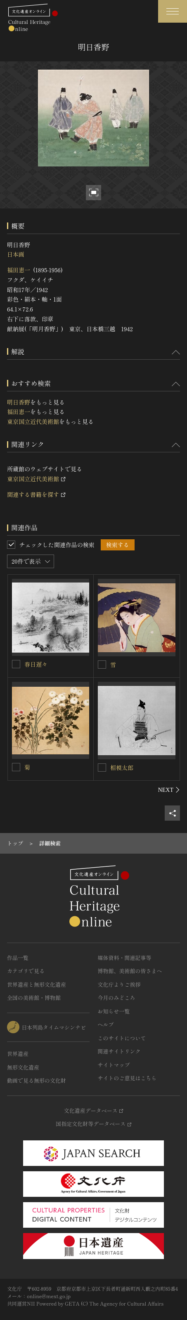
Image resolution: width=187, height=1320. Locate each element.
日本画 (15, 254)
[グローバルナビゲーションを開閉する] (172, 11)
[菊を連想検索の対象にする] (16, 767)
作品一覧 (17, 958)
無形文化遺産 (23, 1067)
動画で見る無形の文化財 (36, 1080)
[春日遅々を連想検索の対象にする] (16, 664)
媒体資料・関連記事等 (124, 958)
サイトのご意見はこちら (127, 1078)
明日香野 (18, 402)
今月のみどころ (116, 998)
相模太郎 (121, 767)
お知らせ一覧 (114, 1011)
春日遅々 (35, 664)
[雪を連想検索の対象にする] (102, 664)
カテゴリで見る (26, 971)
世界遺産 (17, 1054)
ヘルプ (106, 1024)
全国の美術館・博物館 (34, 998)
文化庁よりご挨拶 (119, 984)
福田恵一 (18, 270)
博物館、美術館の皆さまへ (130, 971)
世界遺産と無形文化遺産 (36, 984)
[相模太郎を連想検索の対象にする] (102, 767)
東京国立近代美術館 (33, 421)
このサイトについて (122, 1038)
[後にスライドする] (169, 790)
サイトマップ (114, 1065)
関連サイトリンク (119, 1051)
